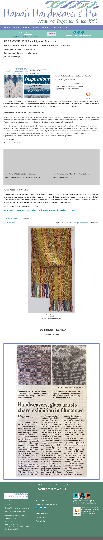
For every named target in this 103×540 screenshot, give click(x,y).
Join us (28, 32)
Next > (14, 223)
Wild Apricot (82, 537)
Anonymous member (81, 223)
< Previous (7, 223)
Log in (20, 32)
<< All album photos (10, 219)
